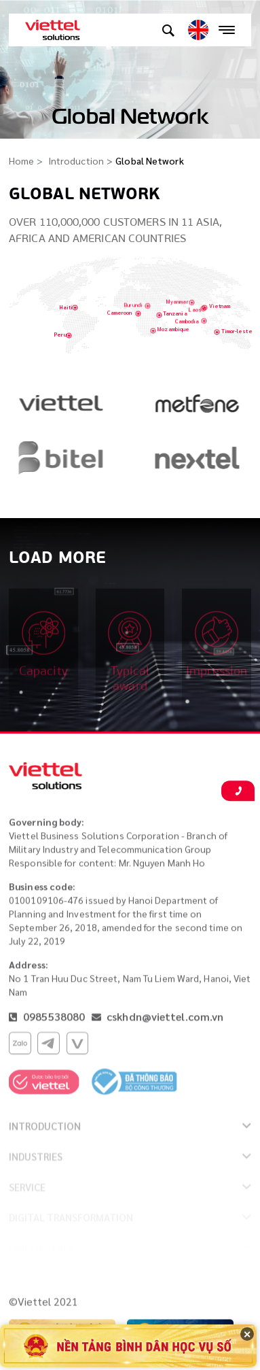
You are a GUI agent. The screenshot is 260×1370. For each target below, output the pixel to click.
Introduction (76, 160)
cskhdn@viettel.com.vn (165, 1019)
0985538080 (52, 1019)
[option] (62, 408)
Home (21, 160)
